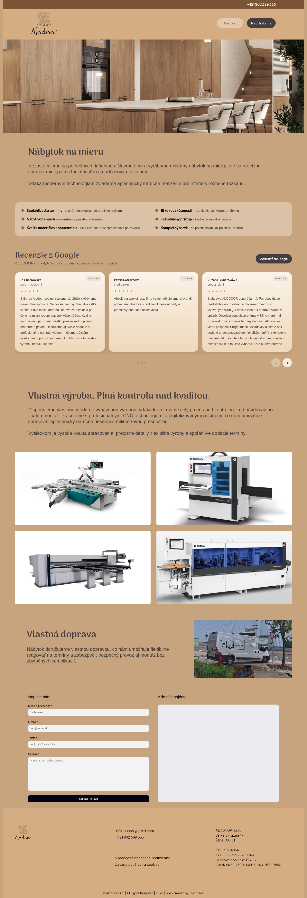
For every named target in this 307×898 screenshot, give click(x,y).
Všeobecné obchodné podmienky (142, 858)
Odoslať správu (88, 798)
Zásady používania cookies (137, 864)
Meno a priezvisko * (40, 706)
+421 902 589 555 (261, 4)
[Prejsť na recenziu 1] (138, 363)
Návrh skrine (261, 23)
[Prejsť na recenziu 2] (142, 363)
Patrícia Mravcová (126, 280)
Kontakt (230, 23)
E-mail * (33, 722)
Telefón (32, 738)
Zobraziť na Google (274, 259)
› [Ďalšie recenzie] (287, 362)
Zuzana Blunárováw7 (222, 280)
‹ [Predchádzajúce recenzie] (276, 362)
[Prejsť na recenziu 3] (145, 363)
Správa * (33, 754)
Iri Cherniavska (30, 280)
